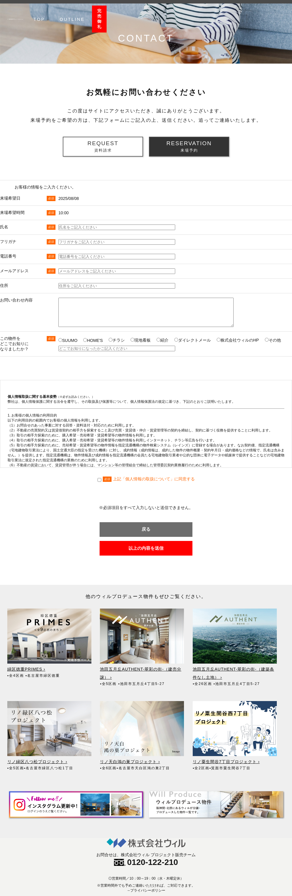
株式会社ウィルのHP (238, 340)
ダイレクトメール (192, 340)
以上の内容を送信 (146, 552)
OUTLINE (240, 13)
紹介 (162, 340)
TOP (208, 13)
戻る (146, 529)
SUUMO (67, 340)
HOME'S (93, 340)
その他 (273, 340)
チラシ (117, 340)
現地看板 (141, 340)
